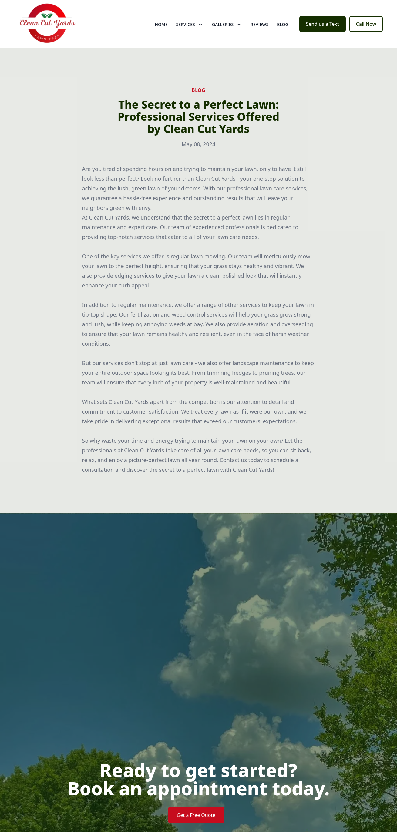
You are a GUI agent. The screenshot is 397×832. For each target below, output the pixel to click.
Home (161, 27)
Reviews (259, 27)
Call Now (366, 26)
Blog (282, 27)
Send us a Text (322, 26)
